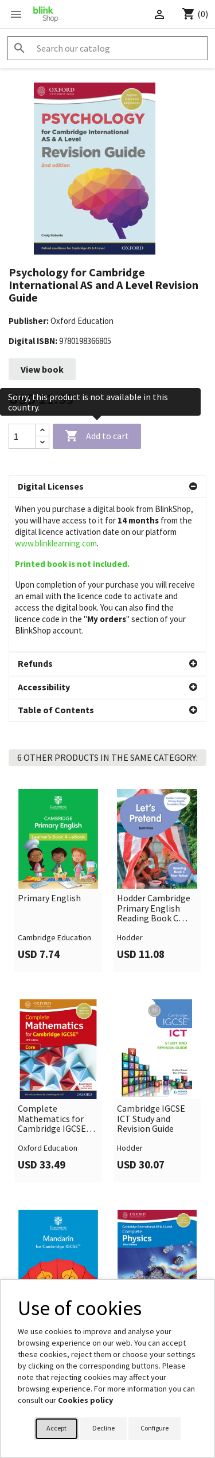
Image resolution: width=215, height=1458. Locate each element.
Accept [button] (56, 1428)
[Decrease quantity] (42, 442)
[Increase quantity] (42, 430)
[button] (107, 487)
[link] (58, 880)
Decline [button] (103, 1428)
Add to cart (97, 436)
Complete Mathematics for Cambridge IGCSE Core (52, 1119)
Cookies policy (85, 1400)
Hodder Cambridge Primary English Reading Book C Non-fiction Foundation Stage (153, 908)
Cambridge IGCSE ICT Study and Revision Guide (151, 1119)
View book (42, 369)
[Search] (107, 48)
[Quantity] (22, 436)
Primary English (49, 898)
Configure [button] (154, 1428)
